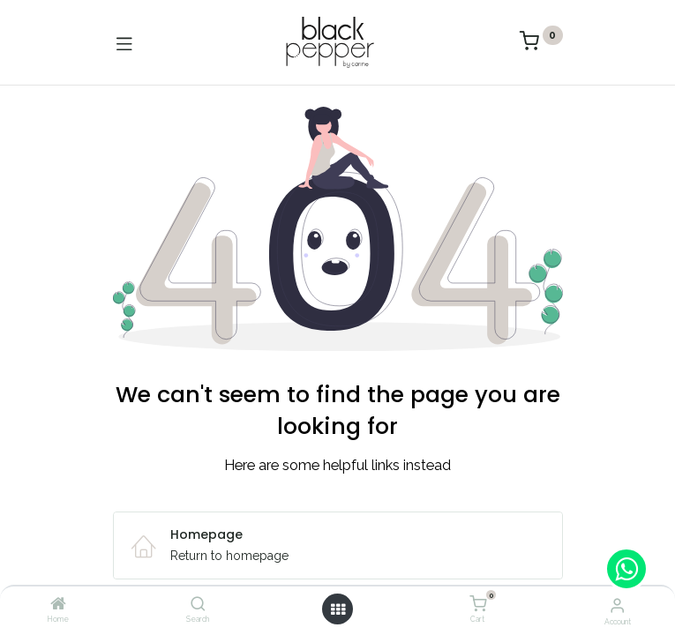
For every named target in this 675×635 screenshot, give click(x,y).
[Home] (58, 605)
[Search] (198, 605)
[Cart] (477, 604)
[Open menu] (338, 609)
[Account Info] (617, 605)
